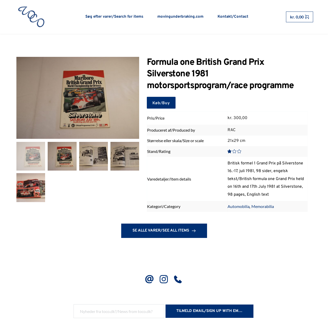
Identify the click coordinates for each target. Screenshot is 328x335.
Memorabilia (262, 207)
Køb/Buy (161, 103)
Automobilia (239, 207)
